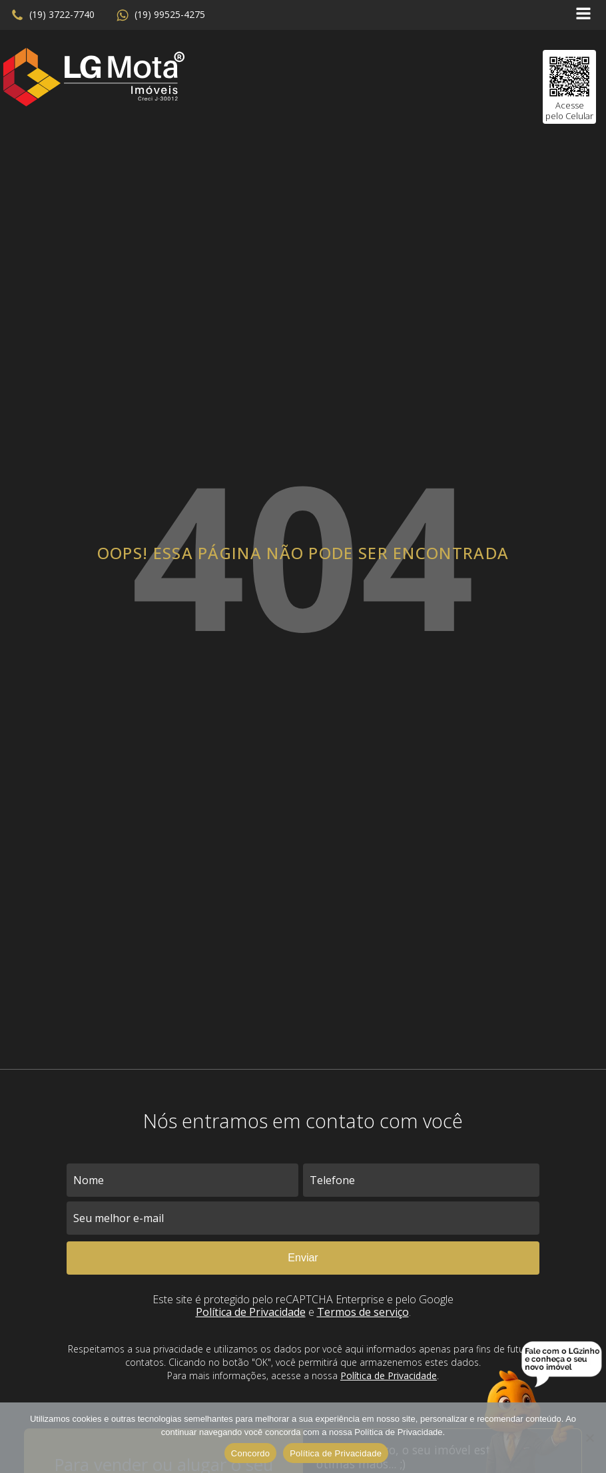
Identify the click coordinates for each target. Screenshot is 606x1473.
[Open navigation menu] (583, 15)
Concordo (250, 1453)
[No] (589, 1437)
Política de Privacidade (251, 1312)
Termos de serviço (363, 1312)
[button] (52, 15)
